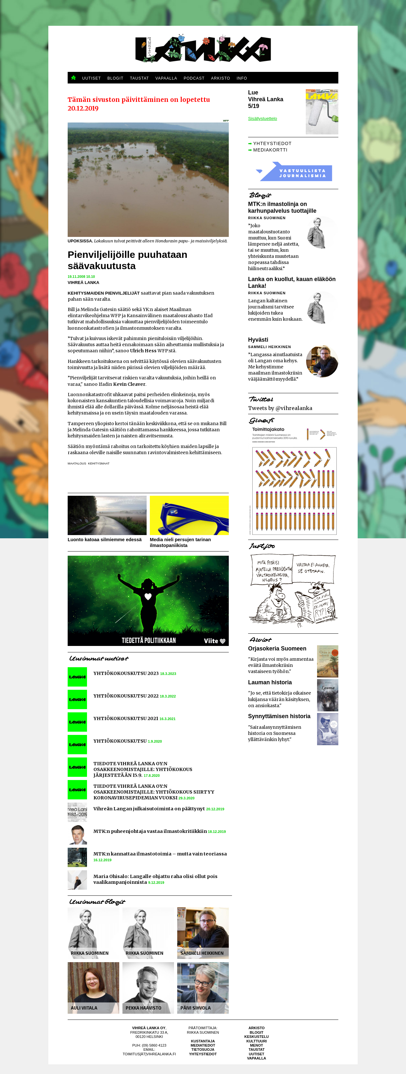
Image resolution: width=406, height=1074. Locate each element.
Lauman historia (270, 682)
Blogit (256, 1032)
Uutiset (256, 1054)
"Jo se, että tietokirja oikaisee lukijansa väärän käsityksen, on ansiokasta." (279, 699)
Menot (256, 1045)
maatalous (77, 463)
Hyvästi (258, 340)
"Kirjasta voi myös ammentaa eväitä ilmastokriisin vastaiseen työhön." (281, 665)
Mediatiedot (203, 1045)
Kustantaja (203, 1041)
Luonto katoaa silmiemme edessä (105, 539)
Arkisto (256, 1028)
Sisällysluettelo (262, 118)
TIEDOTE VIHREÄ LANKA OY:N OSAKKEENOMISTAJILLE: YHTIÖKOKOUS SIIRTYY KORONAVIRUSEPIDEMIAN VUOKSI (153, 792)
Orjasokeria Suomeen (277, 648)
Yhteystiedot (203, 1054)
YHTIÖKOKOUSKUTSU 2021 (125, 718)
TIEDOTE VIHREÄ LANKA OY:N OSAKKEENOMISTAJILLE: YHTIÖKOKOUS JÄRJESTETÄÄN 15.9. (142, 769)
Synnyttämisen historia (279, 716)
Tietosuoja (202, 1049)
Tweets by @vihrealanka (280, 408)
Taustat (256, 1049)
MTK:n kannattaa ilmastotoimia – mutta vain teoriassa (160, 854)
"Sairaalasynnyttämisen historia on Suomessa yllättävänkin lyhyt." (274, 733)
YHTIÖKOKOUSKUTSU (120, 741)
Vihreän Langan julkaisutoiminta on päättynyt (149, 809)
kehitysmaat (98, 463)
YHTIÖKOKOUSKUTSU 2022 (126, 696)
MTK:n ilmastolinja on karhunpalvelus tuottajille (282, 207)
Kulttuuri (257, 1041)
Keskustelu (256, 1037)
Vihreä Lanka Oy (148, 1028)
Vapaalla (256, 1058)
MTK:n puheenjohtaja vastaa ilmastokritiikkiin (150, 831)
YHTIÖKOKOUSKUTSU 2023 (126, 673)
